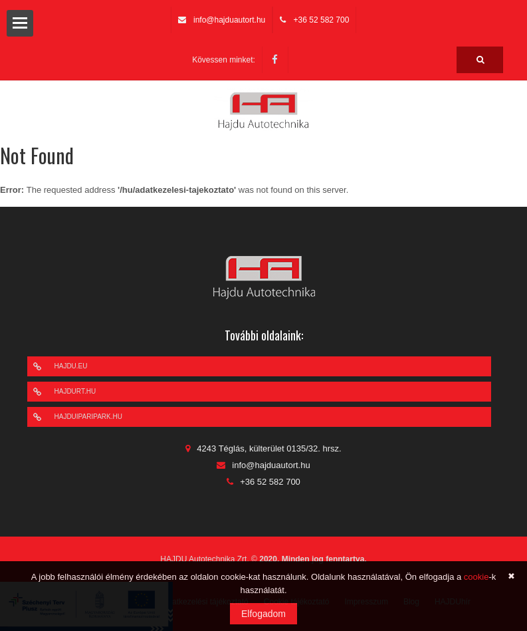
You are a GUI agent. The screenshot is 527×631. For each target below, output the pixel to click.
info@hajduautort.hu (229, 20)
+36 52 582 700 (322, 20)
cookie (476, 577)
